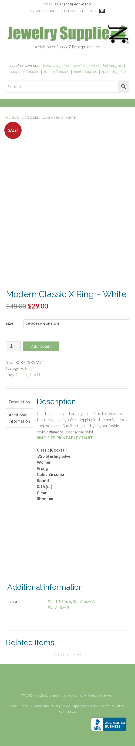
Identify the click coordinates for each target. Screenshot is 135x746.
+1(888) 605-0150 (75, 4)
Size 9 (64, 607)
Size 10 (54, 601)
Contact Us (67, 711)
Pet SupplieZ (113, 65)
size (10, 323)
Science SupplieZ (56, 71)
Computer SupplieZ (24, 71)
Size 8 (53, 607)
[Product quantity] (13, 346)
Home (10, 117)
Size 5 (66, 601)
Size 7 (89, 601)
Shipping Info (79, 706)
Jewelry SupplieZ (86, 65)
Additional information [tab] (19, 417)
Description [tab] (19, 401)
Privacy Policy (60, 706)
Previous (62, 654)
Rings (21, 117)
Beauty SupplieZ (56, 65)
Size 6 (78, 601)
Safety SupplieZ (85, 71)
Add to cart (40, 346)
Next (77, 654)
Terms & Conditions (34, 706)
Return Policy (114, 706)
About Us (97, 706)
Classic (22, 374)
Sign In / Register (44, 11)
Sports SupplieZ (114, 71)
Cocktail (37, 374)
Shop (14, 706)
